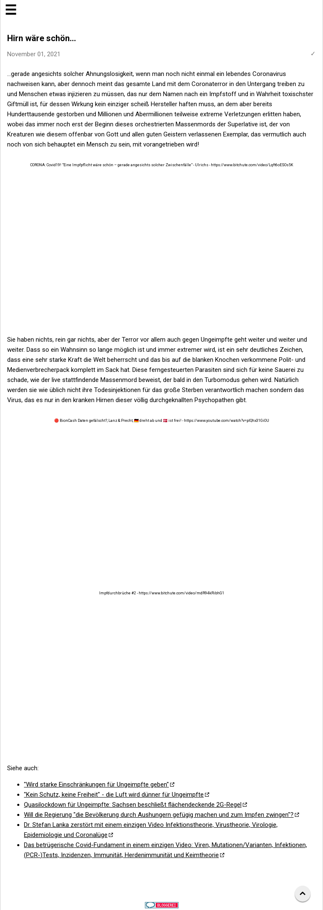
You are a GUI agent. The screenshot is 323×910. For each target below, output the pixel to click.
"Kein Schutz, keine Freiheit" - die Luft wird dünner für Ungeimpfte (114, 794)
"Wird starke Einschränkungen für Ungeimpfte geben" (96, 784)
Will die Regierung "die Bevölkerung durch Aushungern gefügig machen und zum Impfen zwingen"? (159, 814)
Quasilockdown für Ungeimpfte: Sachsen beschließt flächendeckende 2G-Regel (133, 804)
